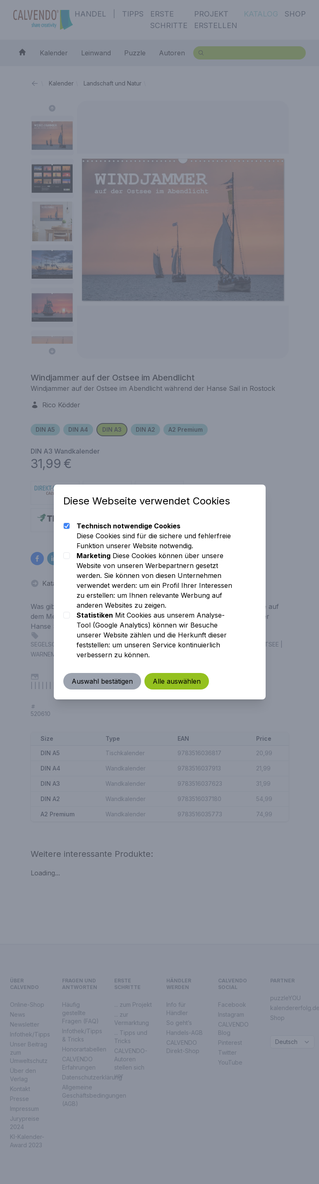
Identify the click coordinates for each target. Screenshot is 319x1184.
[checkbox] (67, 526)
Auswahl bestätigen (102, 681)
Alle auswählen (177, 681)
